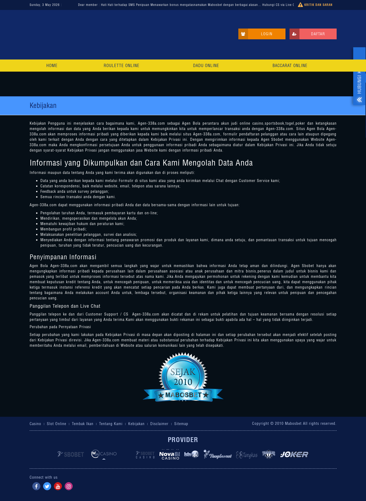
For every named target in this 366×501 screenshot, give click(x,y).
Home (52, 65)
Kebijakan (136, 423)
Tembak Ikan (82, 423)
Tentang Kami (111, 423)
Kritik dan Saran (315, 5)
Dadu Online (206, 65)
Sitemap (181, 423)
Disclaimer (159, 423)
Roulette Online (122, 65)
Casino (35, 423)
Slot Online (56, 423)
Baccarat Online (290, 65)
